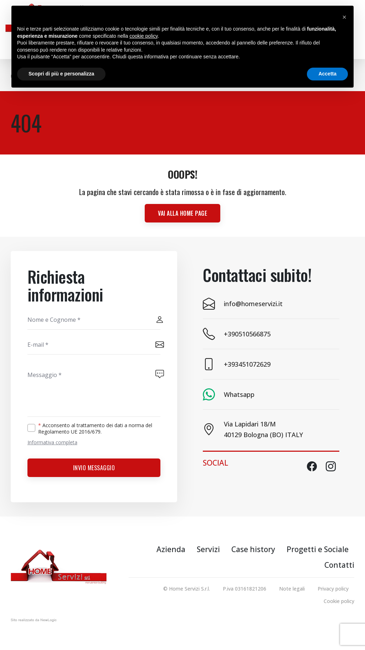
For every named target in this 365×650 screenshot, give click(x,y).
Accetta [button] (327, 74)
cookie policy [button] (143, 36)
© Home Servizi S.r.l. (186, 588)
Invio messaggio (94, 467)
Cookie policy (339, 601)
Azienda (170, 549)
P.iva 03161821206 (244, 588)
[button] (344, 17)
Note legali (292, 588)
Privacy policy (333, 588)
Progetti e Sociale (318, 549)
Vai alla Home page (182, 213)
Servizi (208, 549)
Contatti (339, 565)
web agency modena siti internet (34, 621)
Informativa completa (52, 442)
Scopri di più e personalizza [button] (61, 74)
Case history (253, 549)
